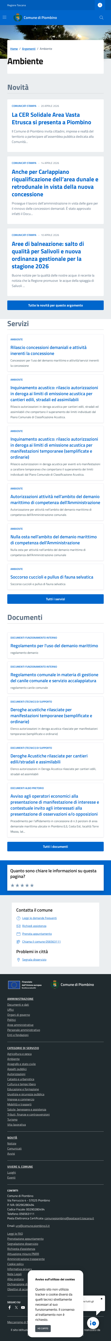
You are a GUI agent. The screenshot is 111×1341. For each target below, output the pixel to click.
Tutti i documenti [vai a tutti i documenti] (55, 846)
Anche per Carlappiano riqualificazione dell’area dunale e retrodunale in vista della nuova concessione (55, 183)
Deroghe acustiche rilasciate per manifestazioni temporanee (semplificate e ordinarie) (51, 715)
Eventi (11, 1177)
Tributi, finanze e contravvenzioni (28, 1114)
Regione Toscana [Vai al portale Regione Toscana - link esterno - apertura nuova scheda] (16, 5)
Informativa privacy (19, 1269)
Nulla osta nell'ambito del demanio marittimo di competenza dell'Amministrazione (53, 539)
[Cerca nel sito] (101, 17)
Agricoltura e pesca (19, 1054)
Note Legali (14, 1274)
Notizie (11, 1143)
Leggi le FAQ (15, 1233)
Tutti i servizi (55, 599)
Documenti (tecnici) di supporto (31, 702)
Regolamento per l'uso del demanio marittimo (54, 645)
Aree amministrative (20, 1025)
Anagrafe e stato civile (21, 1064)
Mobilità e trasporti (19, 1104)
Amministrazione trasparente (26, 1259)
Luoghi (11, 1172)
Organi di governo (18, 1014)
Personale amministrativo (23, 1030)
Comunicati (14, 1148)
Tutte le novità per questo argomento (55, 305)
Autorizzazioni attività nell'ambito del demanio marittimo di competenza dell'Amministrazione (55, 499)
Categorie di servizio (23, 1048)
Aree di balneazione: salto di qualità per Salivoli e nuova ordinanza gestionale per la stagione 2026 (48, 255)
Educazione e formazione (23, 1089)
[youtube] (23, 1308)
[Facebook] (9, 1308)
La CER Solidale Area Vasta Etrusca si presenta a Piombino (51, 118)
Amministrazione (20, 999)
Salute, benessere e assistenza (26, 1109)
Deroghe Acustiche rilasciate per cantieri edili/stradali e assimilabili (49, 758)
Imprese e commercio (20, 1099)
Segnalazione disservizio (22, 1243)
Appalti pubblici (17, 1069)
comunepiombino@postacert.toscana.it (69, 1218)
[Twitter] (16, 1308)
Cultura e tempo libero (21, 1084)
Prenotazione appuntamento (25, 1238)
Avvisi (11, 1153)
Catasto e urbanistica (20, 1079)
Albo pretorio (15, 1279)
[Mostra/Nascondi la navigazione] (4, 17)
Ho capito (43, 1328)
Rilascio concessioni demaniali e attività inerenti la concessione (48, 350)
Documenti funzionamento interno (33, 638)
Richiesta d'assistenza (21, 1249)
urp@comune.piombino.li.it (33, 1225)
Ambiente (16, 339)
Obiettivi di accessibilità (22, 1289)
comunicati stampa (24, 106)
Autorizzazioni (16, 1074)
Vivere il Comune (20, 1166)
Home (14, 48)
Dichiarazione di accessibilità (25, 1284)
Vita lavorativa (16, 1124)
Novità (12, 1137)
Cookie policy (15, 1264)
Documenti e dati (18, 1004)
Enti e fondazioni (18, 1035)
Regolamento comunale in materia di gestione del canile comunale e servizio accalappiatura (54, 677)
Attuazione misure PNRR (23, 1254)
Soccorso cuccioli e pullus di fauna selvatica (51, 576)
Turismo (12, 1119)
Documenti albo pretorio (27, 788)
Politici (11, 1019)
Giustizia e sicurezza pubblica (25, 1094)
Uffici (10, 1009)
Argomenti (29, 48)
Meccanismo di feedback (22, 1322)
